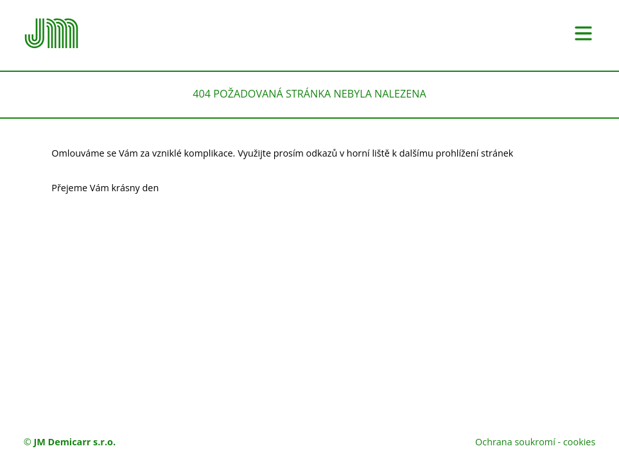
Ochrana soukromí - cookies (535, 442)
